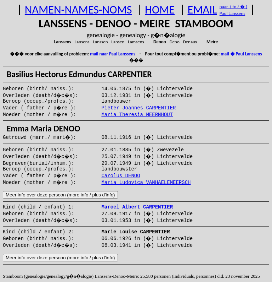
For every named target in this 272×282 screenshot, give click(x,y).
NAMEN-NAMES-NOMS (78, 10)
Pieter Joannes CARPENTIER (138, 108)
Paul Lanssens (232, 13)
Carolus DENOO (120, 176)
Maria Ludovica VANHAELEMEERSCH (146, 182)
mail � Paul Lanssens (241, 53)
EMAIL (202, 10)
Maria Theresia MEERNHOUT (137, 115)
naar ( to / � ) (233, 6)
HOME (160, 10)
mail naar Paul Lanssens (112, 53)
